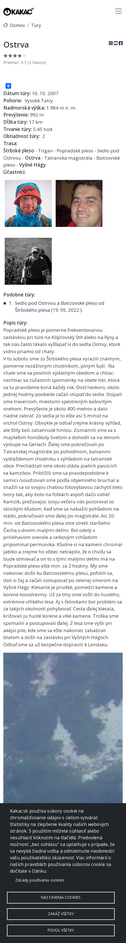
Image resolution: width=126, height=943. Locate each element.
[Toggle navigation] (118, 11)
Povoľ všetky (61, 930)
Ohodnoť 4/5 (19, 55)
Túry (36, 25)
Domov (17, 25)
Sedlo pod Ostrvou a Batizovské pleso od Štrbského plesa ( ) (59, 306)
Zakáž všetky (61, 913)
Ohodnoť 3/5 (15, 55)
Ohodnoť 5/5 (24, 55)
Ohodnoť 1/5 (5, 55)
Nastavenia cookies (61, 897)
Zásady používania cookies (39, 880)
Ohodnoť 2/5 (10, 55)
